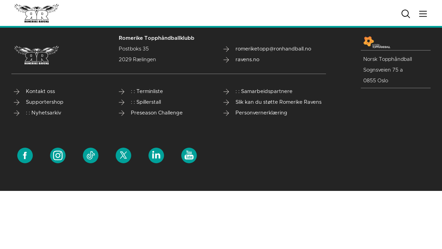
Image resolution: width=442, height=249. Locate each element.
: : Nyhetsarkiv (37, 113)
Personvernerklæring (255, 113)
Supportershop (39, 102)
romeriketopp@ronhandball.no (267, 49)
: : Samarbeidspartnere (257, 91)
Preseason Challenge (151, 113)
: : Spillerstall (140, 102)
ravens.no (241, 60)
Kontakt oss (34, 91)
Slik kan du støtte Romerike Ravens (272, 102)
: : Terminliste (141, 91)
